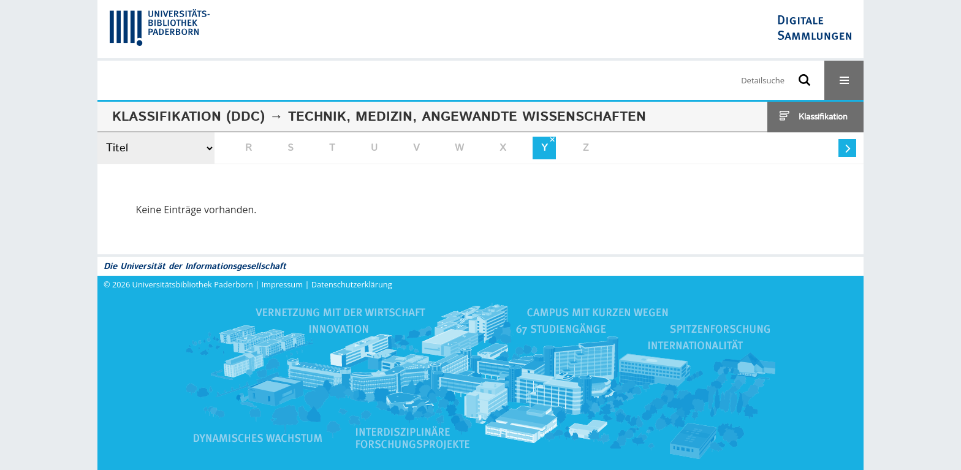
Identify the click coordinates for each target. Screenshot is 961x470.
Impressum (282, 284)
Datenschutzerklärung (351, 284)
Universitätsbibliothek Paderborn (192, 284)
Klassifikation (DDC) (188, 117)
